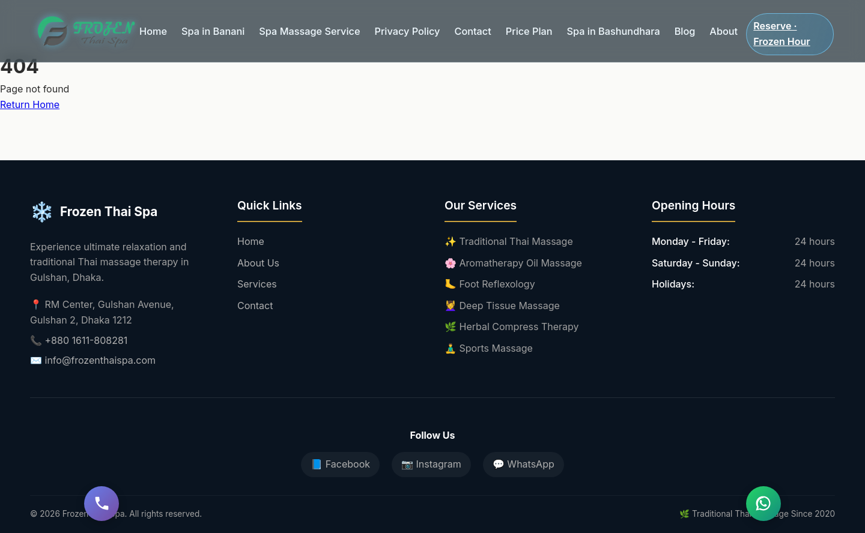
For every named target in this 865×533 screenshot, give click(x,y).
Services (257, 284)
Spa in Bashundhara (587, 27)
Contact (454, 27)
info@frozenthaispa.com (100, 360)
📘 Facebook (340, 464)
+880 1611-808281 (86, 340)
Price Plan (508, 27)
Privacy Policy (392, 27)
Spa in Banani (209, 27)
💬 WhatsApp (523, 464)
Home (152, 27)
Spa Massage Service (300, 27)
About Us (258, 263)
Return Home (29, 104)
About (692, 27)
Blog (655, 27)
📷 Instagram (431, 464)
